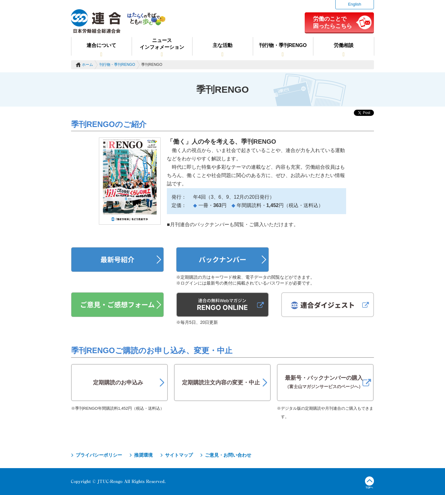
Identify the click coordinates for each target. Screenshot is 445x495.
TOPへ (369, 482)
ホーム (87, 64)
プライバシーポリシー (99, 455)
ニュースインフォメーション (162, 44)
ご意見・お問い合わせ (228, 455)
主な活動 (222, 45)
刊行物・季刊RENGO (283, 45)
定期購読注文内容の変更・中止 (221, 382)
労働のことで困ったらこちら (332, 22)
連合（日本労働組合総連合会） (96, 21)
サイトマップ (179, 455)
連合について (101, 45)
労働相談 (344, 45)
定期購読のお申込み (118, 382)
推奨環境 (143, 455)
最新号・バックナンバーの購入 (324, 382)
